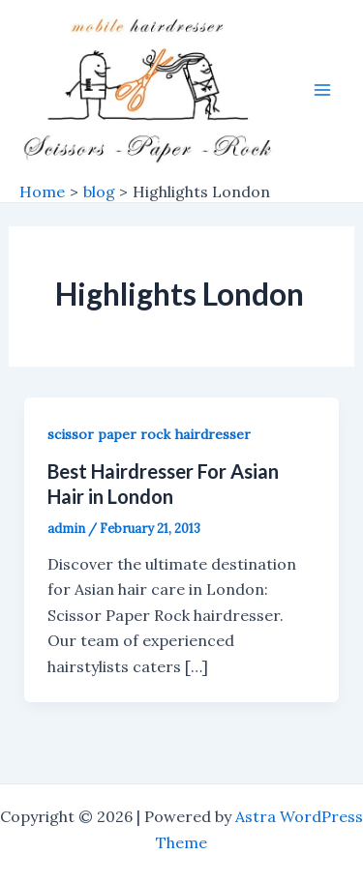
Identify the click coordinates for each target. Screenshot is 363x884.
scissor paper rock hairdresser (149, 434)
